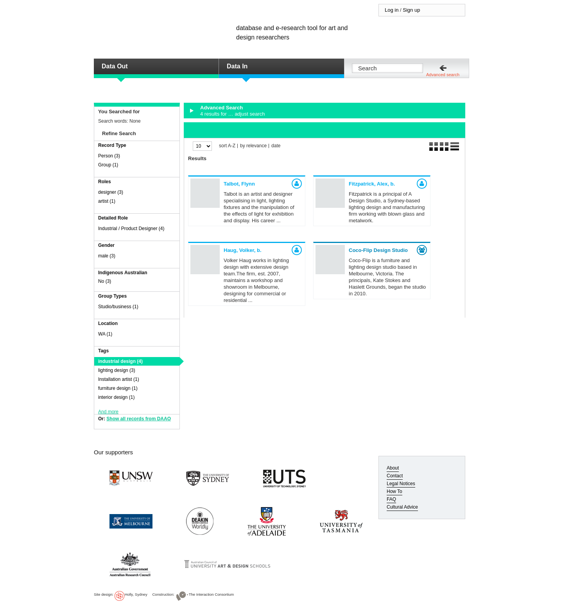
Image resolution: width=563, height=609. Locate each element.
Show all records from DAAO (138, 418)
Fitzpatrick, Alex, (372, 184)
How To (394, 491)
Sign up (411, 10)
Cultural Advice (402, 507)
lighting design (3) (116, 370)
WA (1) (105, 334)
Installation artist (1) (118, 379)
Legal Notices (401, 483)
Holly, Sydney (136, 594)
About (393, 468)
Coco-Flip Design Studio (378, 250)
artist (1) (106, 201)
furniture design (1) (118, 388)
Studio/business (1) (118, 306)
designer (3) (110, 192)
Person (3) (109, 156)
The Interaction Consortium (211, 594)
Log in (391, 10)
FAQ (391, 499)
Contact (395, 476)
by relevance (253, 146)
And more (108, 411)
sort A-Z (227, 146)
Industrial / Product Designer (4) (131, 228)
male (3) (106, 256)
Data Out (115, 66)
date (275, 146)
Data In (237, 66)
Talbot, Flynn (239, 184)
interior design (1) (116, 397)
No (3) (104, 281)
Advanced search (442, 74)
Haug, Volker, (243, 250)
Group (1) (108, 165)
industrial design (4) (120, 361)
